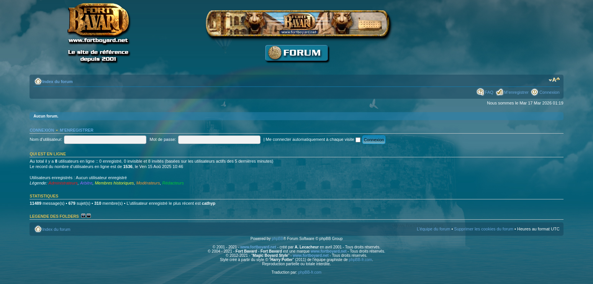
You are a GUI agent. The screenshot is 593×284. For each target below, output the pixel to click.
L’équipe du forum (433, 229)
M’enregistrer (516, 92)
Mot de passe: (162, 139)
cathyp (208, 203)
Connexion (549, 92)
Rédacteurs (173, 183)
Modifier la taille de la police (554, 80)
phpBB (277, 239)
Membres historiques (114, 183)
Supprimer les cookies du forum (483, 229)
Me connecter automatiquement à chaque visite (313, 139)
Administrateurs (62, 183)
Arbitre (86, 183)
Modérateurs (148, 183)
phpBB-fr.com (360, 260)
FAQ (489, 92)
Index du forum (57, 81)
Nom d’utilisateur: (45, 139)
